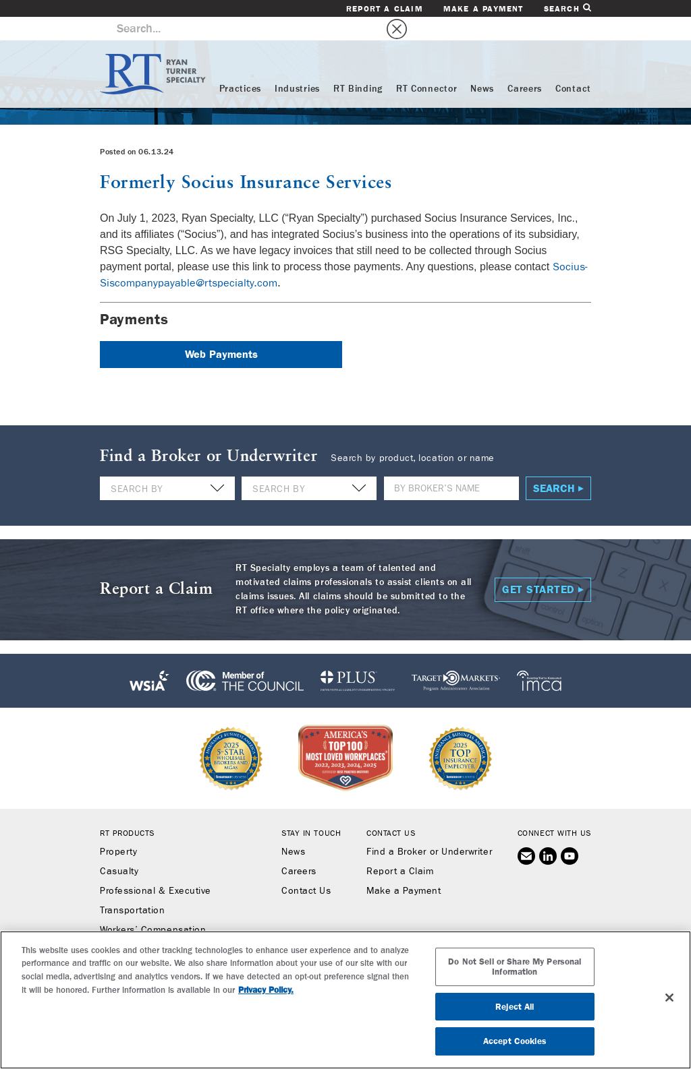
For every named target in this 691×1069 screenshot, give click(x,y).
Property (118, 828)
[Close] (669, 997)
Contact (573, 65)
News (482, 65)
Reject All (514, 1007)
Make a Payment (483, 8)
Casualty (119, 848)
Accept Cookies (515, 1041)
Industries (297, 65)
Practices (240, 65)
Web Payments (221, 330)
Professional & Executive (155, 867)
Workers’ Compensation (153, 906)
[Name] (451, 465)
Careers (524, 65)
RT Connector (426, 65)
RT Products (127, 809)
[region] (345, 1000)
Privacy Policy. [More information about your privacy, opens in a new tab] (266, 990)
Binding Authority (137, 926)
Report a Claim (384, 8)
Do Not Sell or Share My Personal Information (514, 966)
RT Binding (358, 65)
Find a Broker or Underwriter (429, 828)
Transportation (132, 887)
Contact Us (306, 867)
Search (567, 8)
